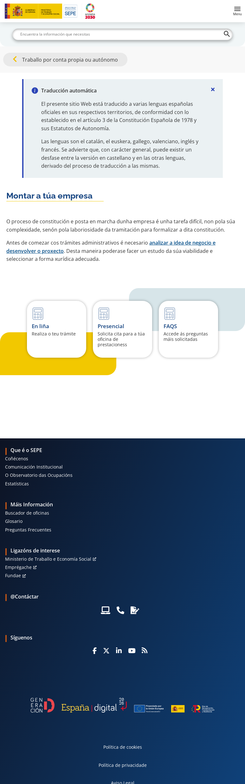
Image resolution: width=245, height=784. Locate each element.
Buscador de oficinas (27, 513)
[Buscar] (122, 34)
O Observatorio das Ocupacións (39, 475)
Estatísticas (17, 484)
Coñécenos (16, 459)
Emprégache (18, 567)
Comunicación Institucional (34, 467)
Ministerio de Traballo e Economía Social (48, 559)
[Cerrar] (212, 89)
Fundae (13, 575)
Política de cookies (122, 747)
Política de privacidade (123, 765)
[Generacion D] (122, 705)
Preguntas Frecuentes (28, 530)
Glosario (14, 521)
